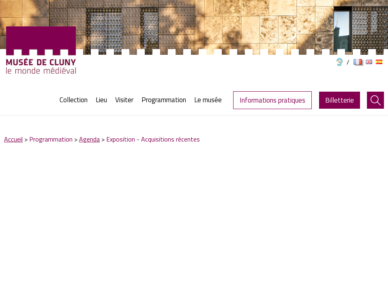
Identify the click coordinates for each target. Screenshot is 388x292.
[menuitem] (76, 100)
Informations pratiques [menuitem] (272, 100)
